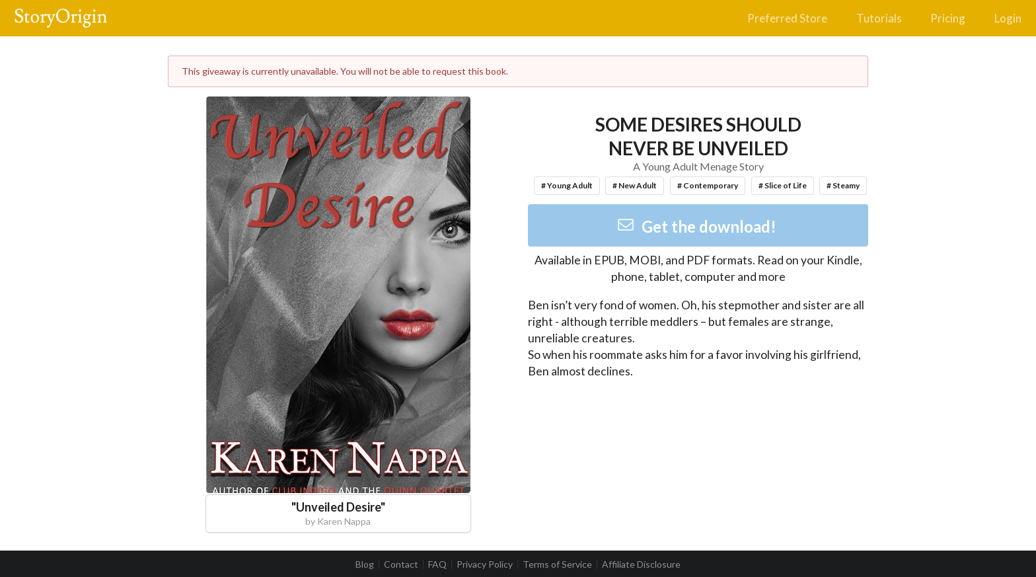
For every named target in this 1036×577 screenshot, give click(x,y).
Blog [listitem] (364, 564)
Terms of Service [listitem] (557, 564)
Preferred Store (787, 18)
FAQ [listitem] (437, 564)
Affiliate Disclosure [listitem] (641, 564)
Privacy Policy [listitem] (485, 564)
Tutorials (879, 18)
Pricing (947, 18)
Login (1007, 18)
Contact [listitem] (401, 564)
